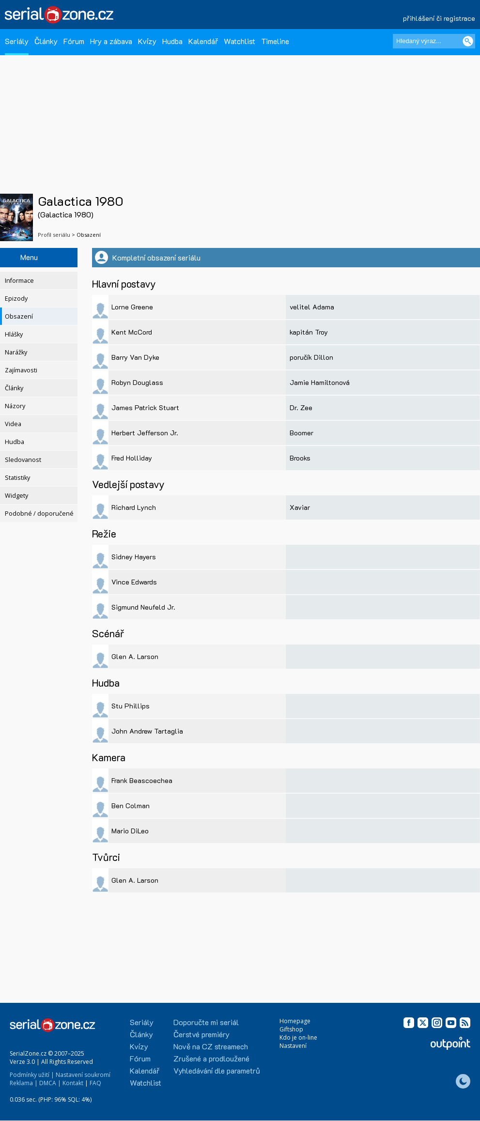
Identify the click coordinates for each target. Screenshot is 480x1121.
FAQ (95, 1083)
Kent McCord (131, 332)
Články (46, 41)
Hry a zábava (111, 41)
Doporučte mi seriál (206, 1022)
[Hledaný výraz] (434, 41)
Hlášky (14, 334)
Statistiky (17, 478)
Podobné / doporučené (39, 513)
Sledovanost (23, 460)
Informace (19, 280)
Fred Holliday (131, 457)
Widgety (16, 495)
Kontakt (72, 1083)
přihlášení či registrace (439, 18)
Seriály (17, 41)
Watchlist (239, 41)
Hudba (172, 41)
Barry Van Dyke (135, 357)
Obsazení (19, 316)
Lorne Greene (132, 306)
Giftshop (291, 1029)
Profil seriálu (54, 234)
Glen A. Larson (134, 656)
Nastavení (293, 1046)
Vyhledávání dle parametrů (216, 1070)
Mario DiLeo (130, 830)
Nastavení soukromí (83, 1075)
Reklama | (24, 1083)
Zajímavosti (21, 370)
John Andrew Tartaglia (147, 731)
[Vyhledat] (468, 41)
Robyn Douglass (137, 382)
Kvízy (147, 41)
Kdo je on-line (298, 1037)
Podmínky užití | (32, 1075)
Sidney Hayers (133, 556)
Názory (15, 406)
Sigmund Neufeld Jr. (143, 607)
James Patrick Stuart (145, 407)
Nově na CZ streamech (210, 1046)
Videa (13, 424)
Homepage (294, 1021)
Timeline (275, 41)
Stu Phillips (130, 705)
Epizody (16, 298)
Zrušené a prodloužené (211, 1058)
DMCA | (50, 1083)
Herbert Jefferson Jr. (144, 432)
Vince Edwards (134, 581)
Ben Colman (130, 805)
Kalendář (203, 41)
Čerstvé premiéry (201, 1034)
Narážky (16, 352)
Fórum (73, 41)
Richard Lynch (133, 507)
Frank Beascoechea (141, 780)
